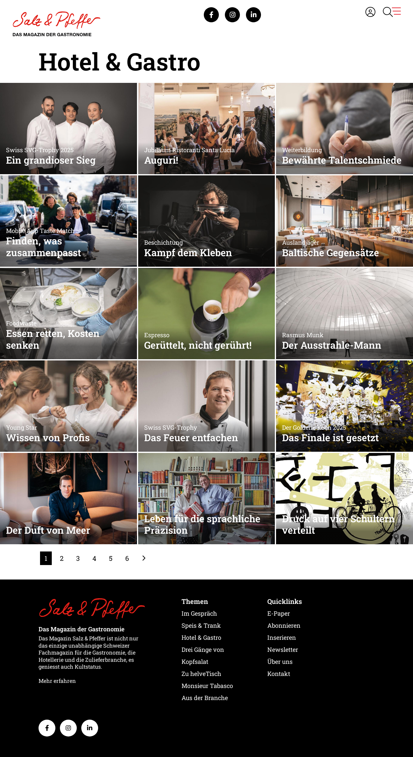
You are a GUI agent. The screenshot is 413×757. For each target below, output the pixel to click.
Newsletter (282, 649)
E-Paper (278, 613)
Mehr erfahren (57, 680)
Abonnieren (283, 625)
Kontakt (278, 673)
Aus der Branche (205, 698)
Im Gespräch (199, 613)
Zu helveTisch (201, 673)
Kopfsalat (195, 661)
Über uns (280, 661)
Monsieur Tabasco (207, 685)
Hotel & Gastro (201, 637)
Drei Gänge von (203, 649)
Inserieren (281, 637)
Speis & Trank (201, 625)
